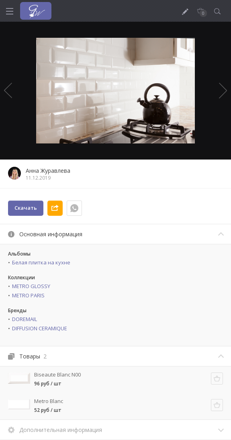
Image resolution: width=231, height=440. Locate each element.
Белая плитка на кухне (41, 262)
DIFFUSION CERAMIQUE (39, 328)
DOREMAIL (24, 319)
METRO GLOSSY (31, 286)
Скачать (25, 207)
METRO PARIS (28, 295)
